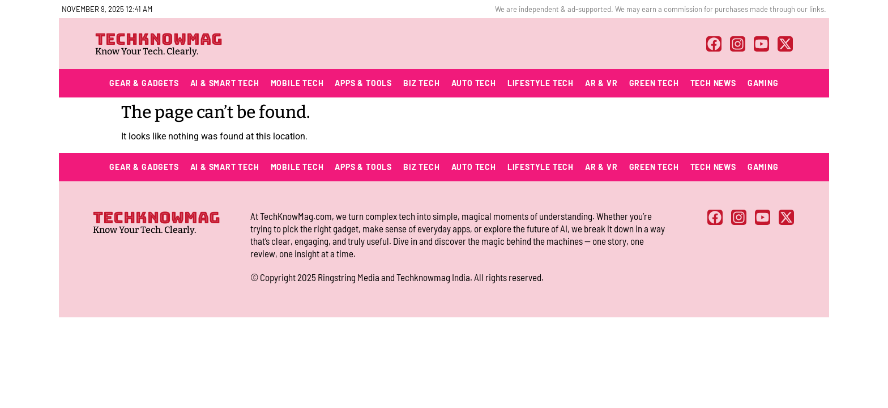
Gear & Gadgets (143, 83)
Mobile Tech (297, 83)
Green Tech (654, 83)
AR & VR (601, 83)
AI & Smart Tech (224, 83)
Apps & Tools (363, 83)
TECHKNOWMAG (159, 38)
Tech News (713, 83)
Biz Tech (421, 83)
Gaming (763, 83)
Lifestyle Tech (540, 83)
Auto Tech (473, 83)
